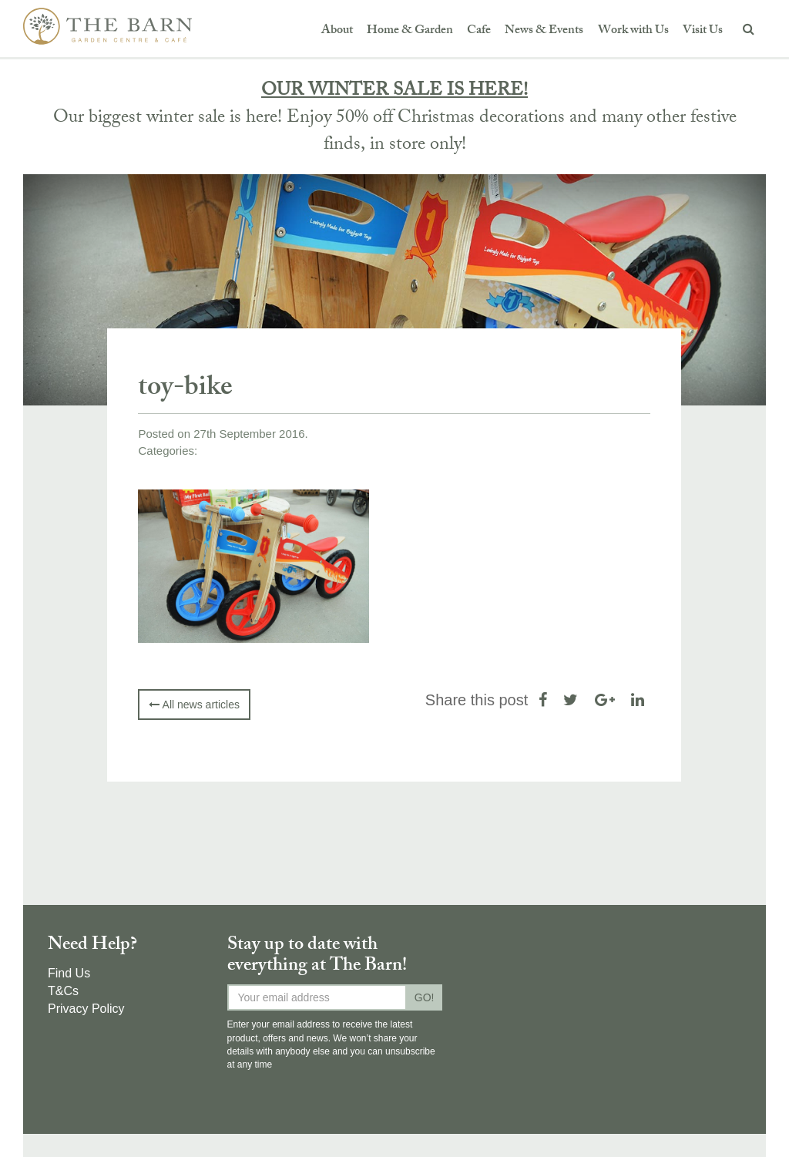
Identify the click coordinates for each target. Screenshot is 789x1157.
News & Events (544, 31)
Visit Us (703, 31)
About (337, 31)
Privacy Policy (86, 1008)
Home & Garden (410, 31)
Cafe (479, 31)
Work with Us (633, 31)
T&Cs (63, 990)
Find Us (69, 973)
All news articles (194, 704)
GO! (425, 997)
